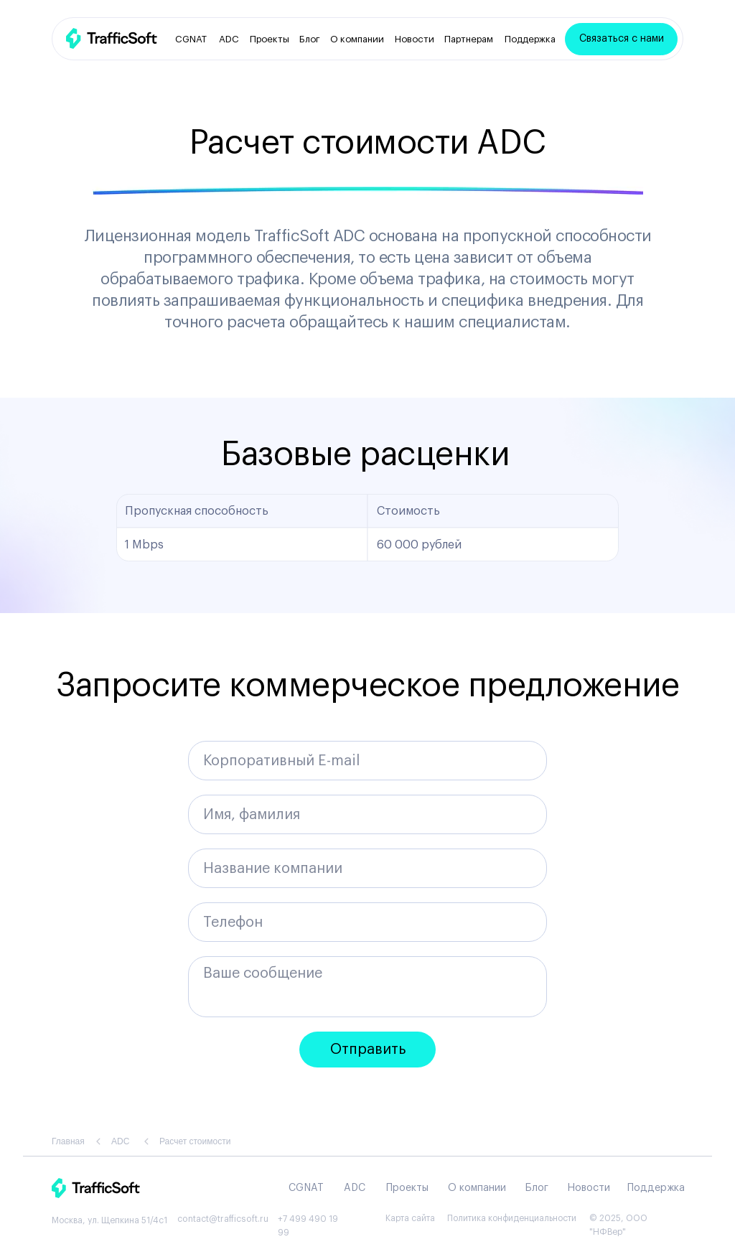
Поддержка (530, 39)
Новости (414, 39)
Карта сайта (410, 1218)
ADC (229, 39)
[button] (621, 39)
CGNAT (191, 39)
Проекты (269, 39)
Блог (309, 39)
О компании (357, 39)
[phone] (367, 922)
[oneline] (367, 868)
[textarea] (367, 986)
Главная (68, 1141)
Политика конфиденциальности (511, 1218)
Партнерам (468, 39)
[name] (367, 814)
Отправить (368, 1049)
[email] (367, 760)
